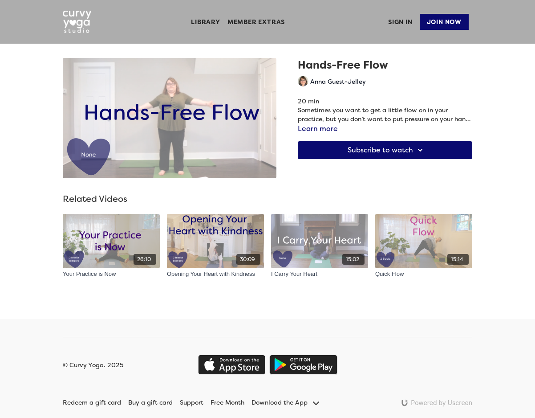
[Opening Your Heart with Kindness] (215, 274)
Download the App (285, 402)
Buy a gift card (150, 402)
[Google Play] (303, 365)
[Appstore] (232, 365)
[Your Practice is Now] (111, 274)
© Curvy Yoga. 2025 (93, 365)
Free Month (227, 402)
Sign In (400, 22)
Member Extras (256, 22)
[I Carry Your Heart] (319, 274)
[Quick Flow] (423, 274)
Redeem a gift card (92, 402)
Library (205, 22)
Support (191, 402)
